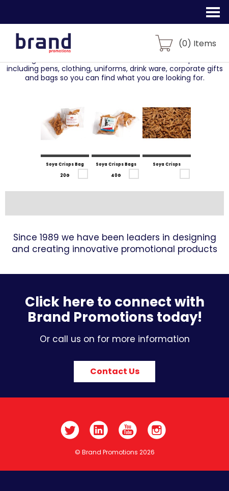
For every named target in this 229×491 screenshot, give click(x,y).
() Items (197, 43)
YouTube (128, 430)
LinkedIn (99, 430)
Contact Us (114, 371)
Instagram (157, 430)
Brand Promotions (62, 49)
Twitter (70, 430)
